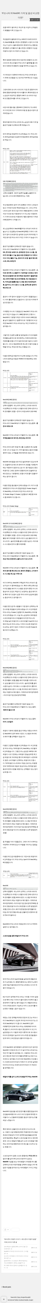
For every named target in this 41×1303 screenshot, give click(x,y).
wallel (28, 1297)
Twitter (16, 1300)
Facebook (21, 1300)
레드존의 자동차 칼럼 (29, 1239)
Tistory (18, 1297)
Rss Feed (10, 1300)
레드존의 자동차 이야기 (12, 1239)
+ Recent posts (6, 1287)
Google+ (31, 1300)
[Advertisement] (20, 1198)
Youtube (26, 1300)
